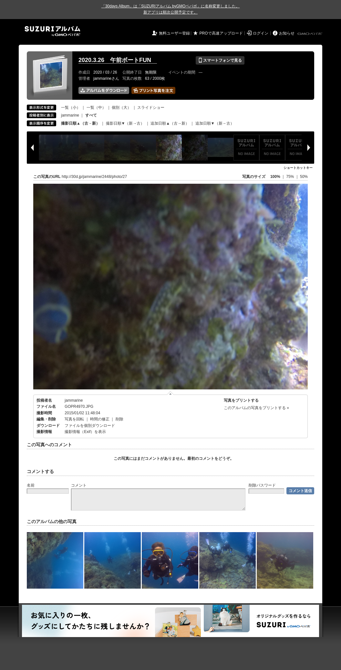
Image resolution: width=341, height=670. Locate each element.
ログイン (260, 33)
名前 (31, 485)
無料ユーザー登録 (174, 33)
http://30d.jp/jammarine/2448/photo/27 (94, 176)
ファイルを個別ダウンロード (90, 425)
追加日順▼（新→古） (214, 123)
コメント (79, 485)
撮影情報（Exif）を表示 (85, 431)
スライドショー (150, 107)
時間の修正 (99, 419)
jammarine (70, 115)
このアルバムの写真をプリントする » (256, 408)
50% (304, 176)
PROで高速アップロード (221, 33)
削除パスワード (262, 485)
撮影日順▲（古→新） (80, 123)
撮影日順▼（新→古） (125, 123)
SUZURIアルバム (52, 31)
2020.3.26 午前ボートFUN (117, 60)
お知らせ (286, 33)
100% (275, 176)
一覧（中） (96, 107)
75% (290, 176)
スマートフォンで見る (220, 60)
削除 (119, 419)
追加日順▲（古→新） (169, 123)
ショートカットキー (298, 168)
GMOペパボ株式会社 (310, 34)
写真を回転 (74, 419)
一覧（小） (70, 107)
